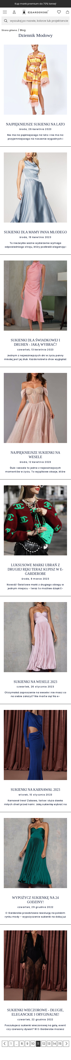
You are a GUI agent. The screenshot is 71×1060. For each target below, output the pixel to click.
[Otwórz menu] (6, 12)
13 (49, 1043)
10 (32, 1043)
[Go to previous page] (5, 1044)
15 (60, 1043)
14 (54, 1043)
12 (43, 1043)
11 (38, 1043)
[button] (14, 12)
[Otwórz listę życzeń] (59, 12)
